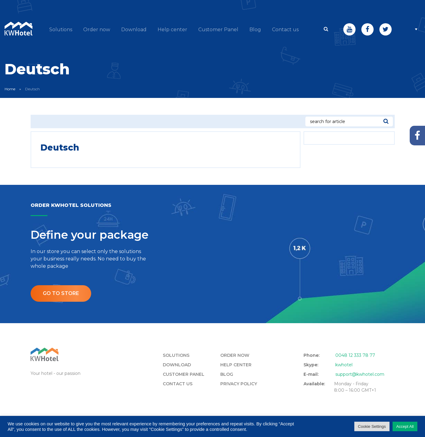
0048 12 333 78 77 (355, 355)
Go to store (61, 293)
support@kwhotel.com (359, 374)
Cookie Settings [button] (372, 426)
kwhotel (343, 365)
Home (10, 89)
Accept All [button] (405, 426)
